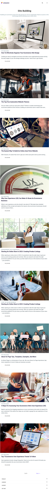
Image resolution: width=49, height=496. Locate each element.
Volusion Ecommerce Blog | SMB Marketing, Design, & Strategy (5, 3)
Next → (38, 473)
